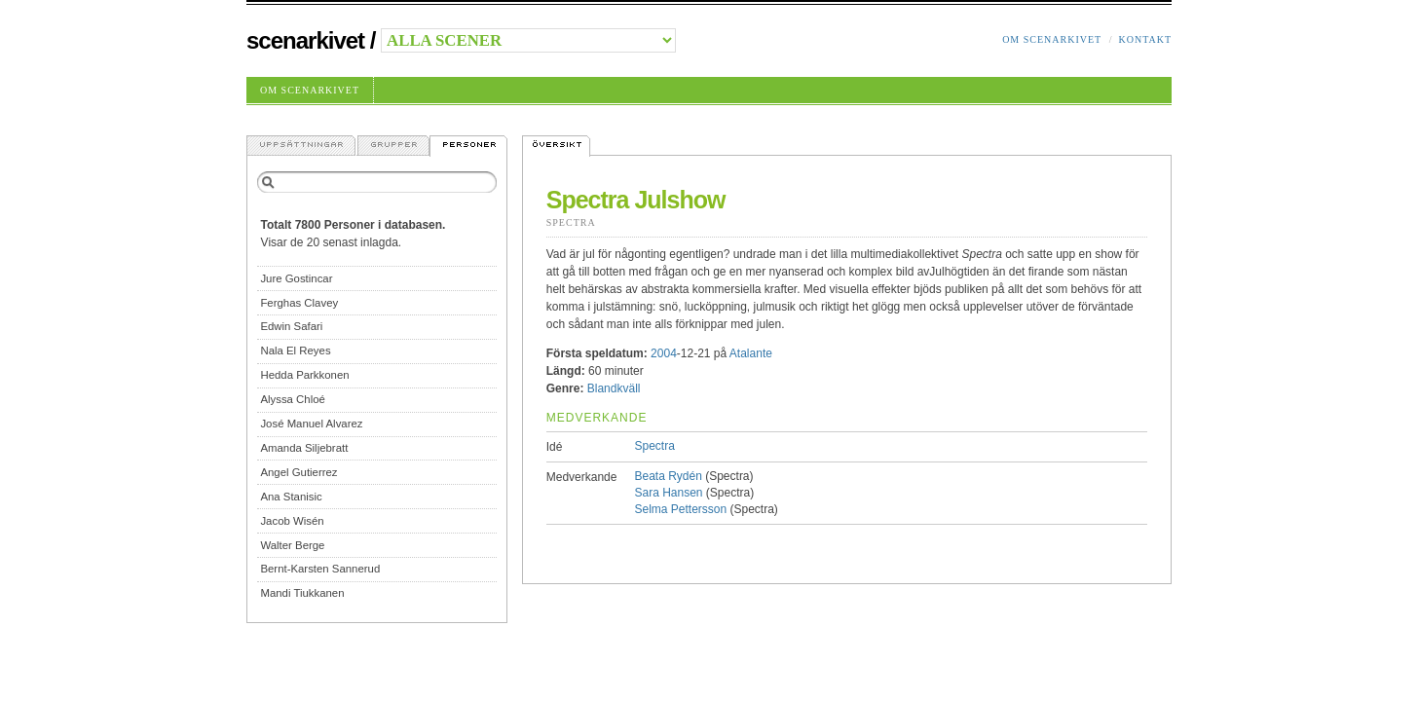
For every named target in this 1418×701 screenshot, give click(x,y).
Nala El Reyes (295, 350)
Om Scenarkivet (1051, 39)
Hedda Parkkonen (304, 375)
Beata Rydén (667, 476)
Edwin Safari (291, 326)
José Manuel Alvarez (311, 423)
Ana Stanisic (290, 496)
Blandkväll (614, 388)
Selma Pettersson (680, 509)
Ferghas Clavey (299, 303)
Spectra (571, 222)
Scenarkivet (305, 40)
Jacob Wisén (291, 521)
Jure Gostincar (296, 278)
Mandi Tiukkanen (302, 593)
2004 (664, 353)
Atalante (750, 353)
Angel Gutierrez (298, 472)
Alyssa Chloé (292, 399)
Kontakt (1145, 39)
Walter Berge (292, 545)
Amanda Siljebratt (304, 448)
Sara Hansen (668, 492)
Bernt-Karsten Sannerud (320, 568)
